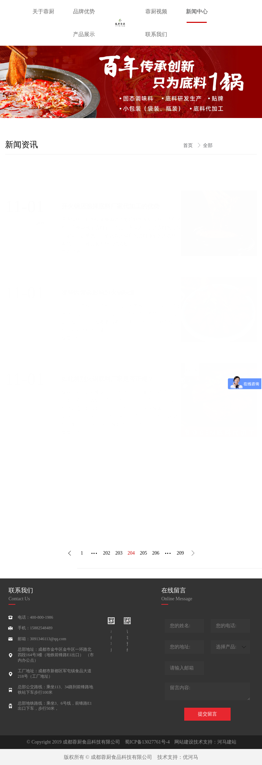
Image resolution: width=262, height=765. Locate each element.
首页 (188, 145)
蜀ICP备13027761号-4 (147, 742)
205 (143, 553)
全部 (208, 145)
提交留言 (207, 714)
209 (180, 553)
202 (106, 553)
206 (155, 553)
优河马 (190, 757)
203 (118, 553)
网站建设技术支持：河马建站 (203, 742)
